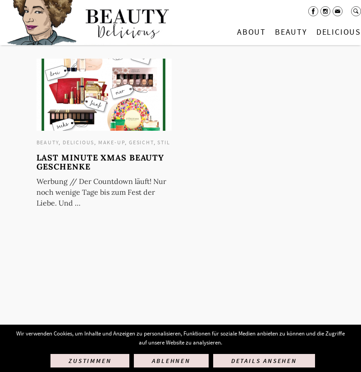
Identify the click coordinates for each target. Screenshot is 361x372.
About (251, 32)
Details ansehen (264, 361)
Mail (338, 11)
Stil (163, 142)
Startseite (86, 22)
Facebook (313, 11)
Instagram (325, 11)
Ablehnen (171, 361)
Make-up (111, 142)
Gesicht (141, 142)
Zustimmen (90, 361)
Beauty (291, 32)
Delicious (78, 142)
